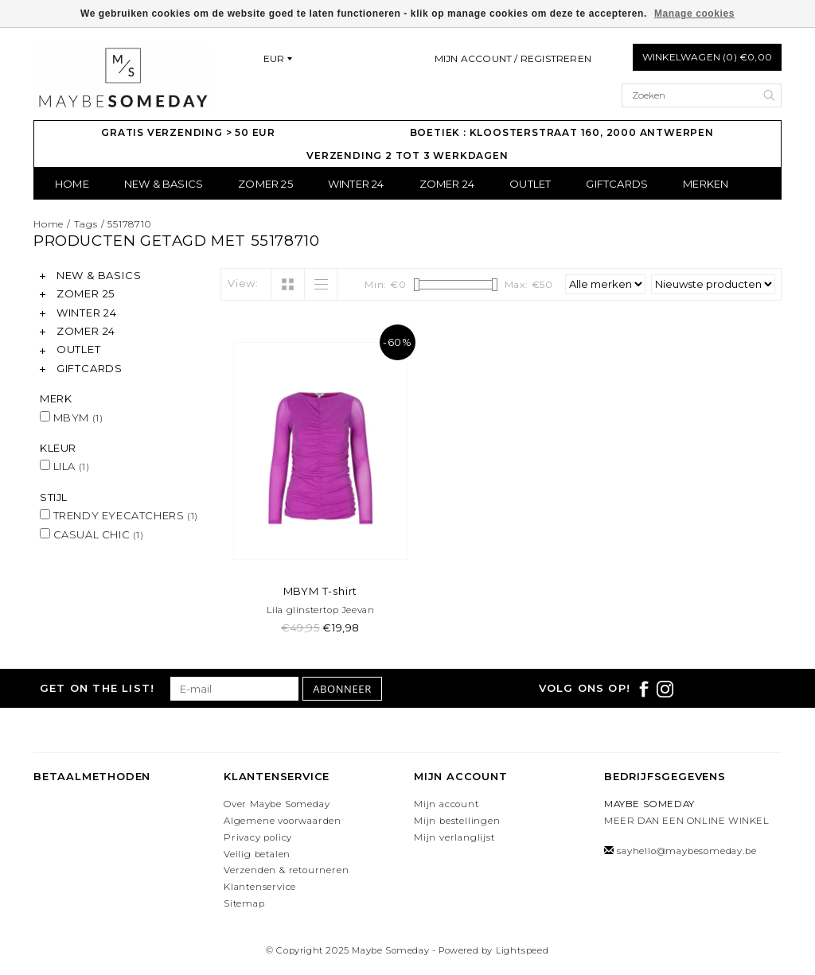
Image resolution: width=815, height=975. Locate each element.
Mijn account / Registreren (513, 58)
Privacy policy (258, 837)
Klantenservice (260, 886)
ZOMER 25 (265, 183)
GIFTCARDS (617, 183)
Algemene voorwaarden (282, 820)
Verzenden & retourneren (286, 870)
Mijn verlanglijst (454, 837)
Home (72, 183)
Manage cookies (694, 13)
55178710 (128, 224)
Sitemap (244, 903)
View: (243, 283)
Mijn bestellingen (457, 820)
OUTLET (530, 183)
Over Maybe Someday (277, 804)
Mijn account (446, 804)
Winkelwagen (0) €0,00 (707, 57)
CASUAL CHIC (92, 534)
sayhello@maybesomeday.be (686, 851)
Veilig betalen (257, 854)
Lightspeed (522, 950)
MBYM (71, 417)
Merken (705, 183)
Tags (86, 224)
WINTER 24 (356, 183)
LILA (64, 466)
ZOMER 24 (447, 183)
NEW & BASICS (163, 183)
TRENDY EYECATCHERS (119, 515)
